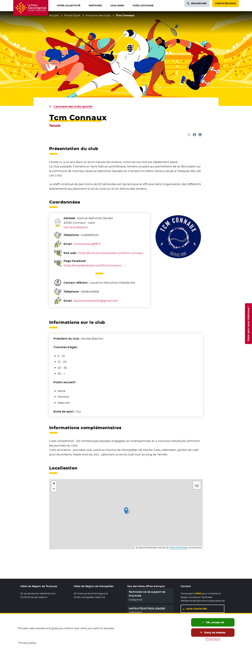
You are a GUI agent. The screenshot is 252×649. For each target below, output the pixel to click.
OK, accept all (213, 622)
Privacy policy (27, 642)
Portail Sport (72, 15)
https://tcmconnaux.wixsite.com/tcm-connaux (110, 253)
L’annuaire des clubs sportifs (73, 106)
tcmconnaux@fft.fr (87, 244)
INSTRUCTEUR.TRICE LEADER (147, 608)
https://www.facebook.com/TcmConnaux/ (92, 265)
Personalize (212, 638)
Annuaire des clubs (98, 15)
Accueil (54, 15)
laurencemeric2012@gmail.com (96, 300)
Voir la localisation (76, 227)
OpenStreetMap (178, 547)
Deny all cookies (213, 632)
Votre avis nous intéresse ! (248, 323)
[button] (126, 510)
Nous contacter (196, 608)
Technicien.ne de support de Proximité (147, 593)
